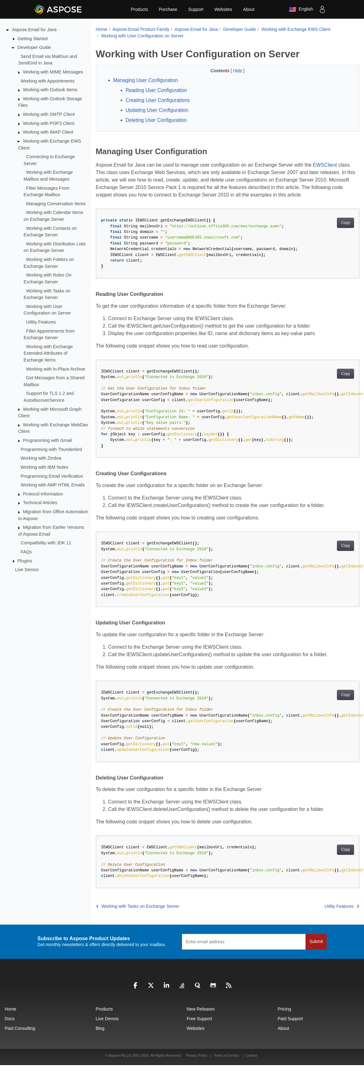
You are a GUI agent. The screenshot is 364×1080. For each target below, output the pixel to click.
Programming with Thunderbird (51, 449)
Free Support (199, 1018)
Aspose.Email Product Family (140, 29)
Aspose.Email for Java (34, 29)
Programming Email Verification (52, 475)
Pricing (284, 1009)
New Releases (201, 1009)
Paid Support (290, 1018)
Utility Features (41, 322)
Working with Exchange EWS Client (295, 29)
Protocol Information (43, 493)
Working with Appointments (47, 80)
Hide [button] (238, 70)
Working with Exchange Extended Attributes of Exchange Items (48, 353)
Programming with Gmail (47, 440)
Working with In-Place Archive (55, 368)
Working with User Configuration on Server (142, 35)
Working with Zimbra (41, 458)
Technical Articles (40, 502)
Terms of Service (226, 1055)
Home (101, 29)
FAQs (26, 551)
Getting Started (32, 38)
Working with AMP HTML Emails (53, 484)
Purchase (168, 9)
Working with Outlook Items (50, 89)
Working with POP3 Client (48, 123)
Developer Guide (34, 47)
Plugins (24, 560)
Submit (316, 941)
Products (139, 9)
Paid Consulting (20, 1028)
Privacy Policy (197, 1055)
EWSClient (325, 165)
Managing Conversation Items (56, 203)
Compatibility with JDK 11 (46, 542)
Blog (100, 1028)
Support (195, 9)
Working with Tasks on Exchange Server (138, 906)
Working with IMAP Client (48, 132)
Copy (345, 222)
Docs (10, 1018)
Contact (251, 1055)
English (301, 9)
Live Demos (27, 569)
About (248, 9)
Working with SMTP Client (49, 114)
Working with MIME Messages (53, 71)
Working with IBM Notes (44, 467)
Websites (223, 9)
